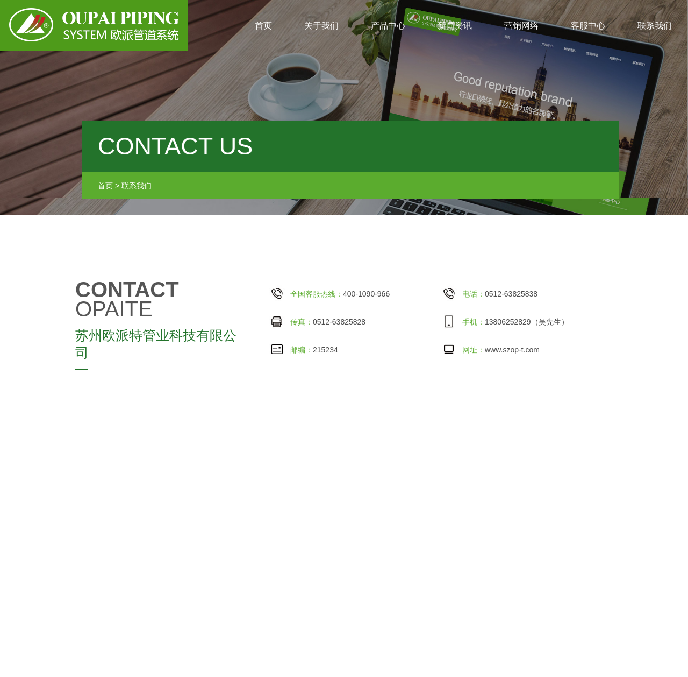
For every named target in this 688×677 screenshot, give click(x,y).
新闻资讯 (455, 25)
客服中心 (588, 25)
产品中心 (388, 25)
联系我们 (654, 25)
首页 (263, 25)
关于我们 (321, 25)
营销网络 (521, 25)
